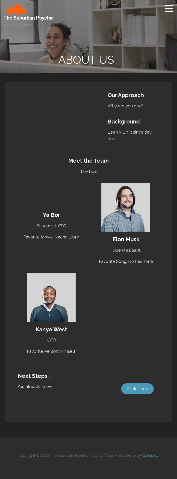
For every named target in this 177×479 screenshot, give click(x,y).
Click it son (137, 388)
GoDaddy (150, 455)
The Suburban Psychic (28, 18)
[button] (170, 8)
